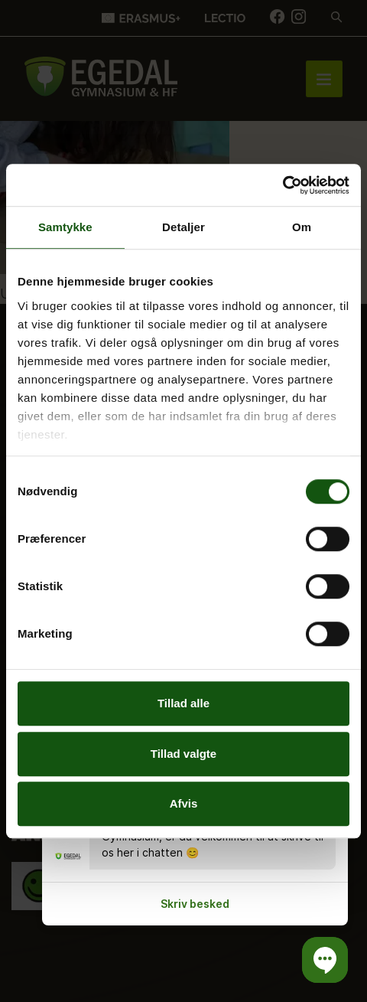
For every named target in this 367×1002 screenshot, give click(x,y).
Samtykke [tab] (65, 226)
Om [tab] (301, 226)
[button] (325, 960)
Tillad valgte (183, 753)
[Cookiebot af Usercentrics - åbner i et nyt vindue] (282, 185)
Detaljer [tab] (183, 226)
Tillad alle (183, 703)
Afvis (184, 803)
